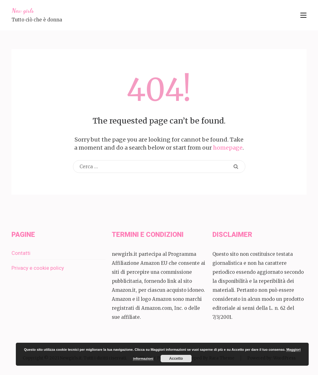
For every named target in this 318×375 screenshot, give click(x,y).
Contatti (20, 253)
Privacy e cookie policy (37, 268)
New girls (22, 10)
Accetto (176, 358)
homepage (228, 147)
